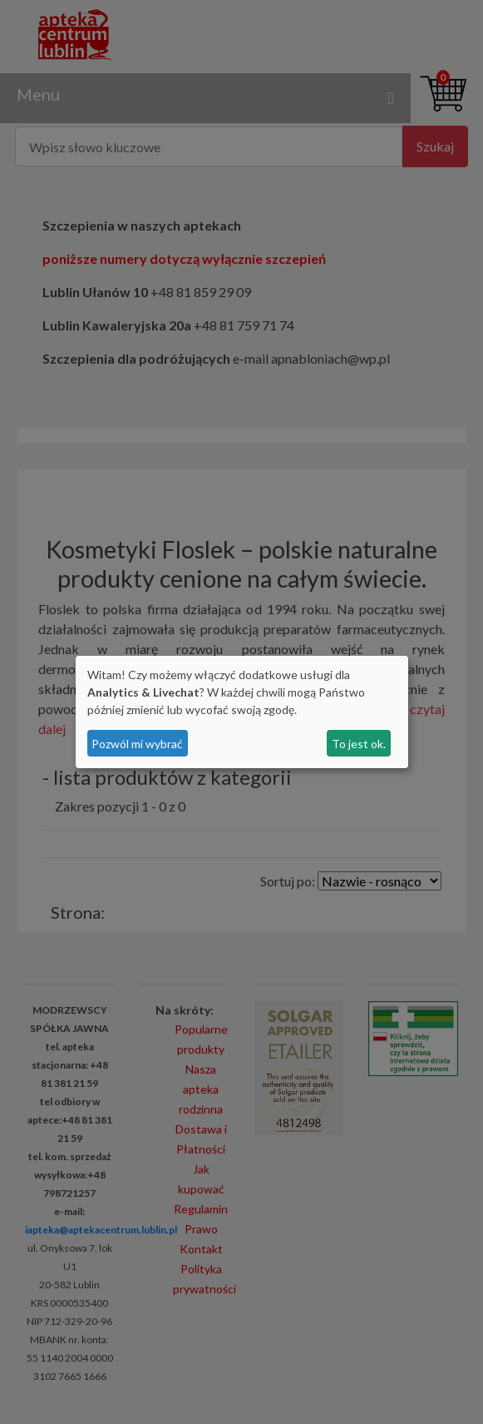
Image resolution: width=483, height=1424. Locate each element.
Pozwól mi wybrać (137, 744)
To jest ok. (359, 744)
